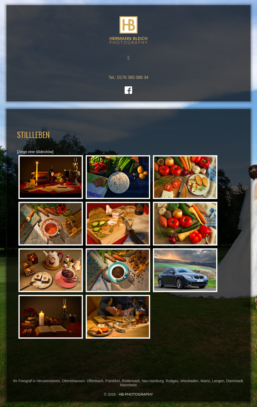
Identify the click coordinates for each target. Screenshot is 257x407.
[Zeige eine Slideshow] (35, 152)
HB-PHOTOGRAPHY (128, 30)
